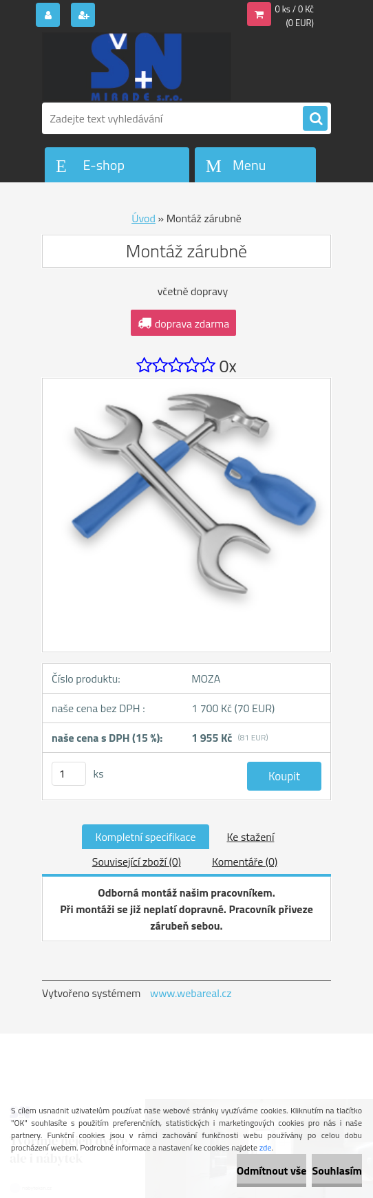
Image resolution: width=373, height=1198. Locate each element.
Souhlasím (337, 1170)
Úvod (143, 218)
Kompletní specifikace (146, 836)
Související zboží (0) (136, 861)
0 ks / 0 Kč (295, 9)
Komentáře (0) (244, 861)
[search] (315, 119)
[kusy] (69, 774)
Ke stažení (250, 836)
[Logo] (136, 66)
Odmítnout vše (272, 1170)
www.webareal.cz (191, 993)
